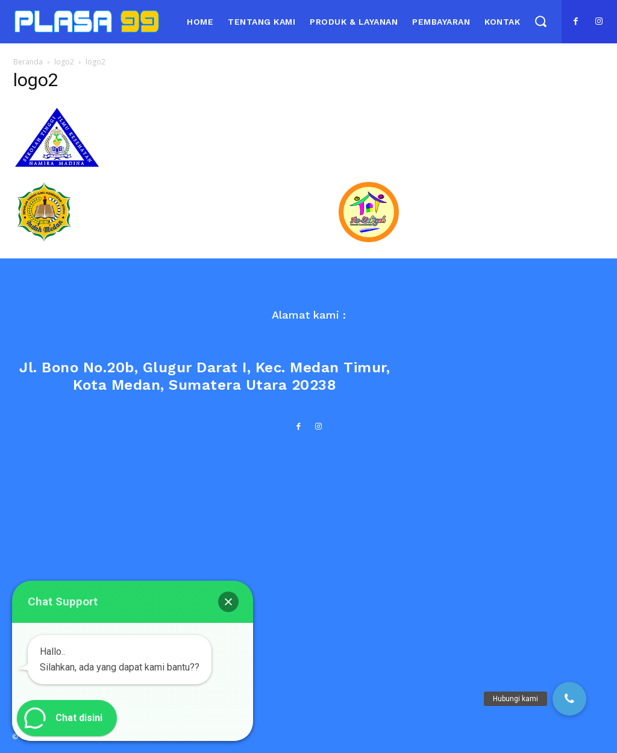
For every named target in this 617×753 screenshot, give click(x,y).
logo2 (64, 62)
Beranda (28, 62)
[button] (540, 20)
